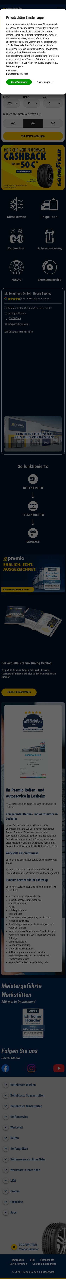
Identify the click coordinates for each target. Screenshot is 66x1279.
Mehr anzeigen (14, 66)
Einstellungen (44, 82)
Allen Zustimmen (19, 82)
